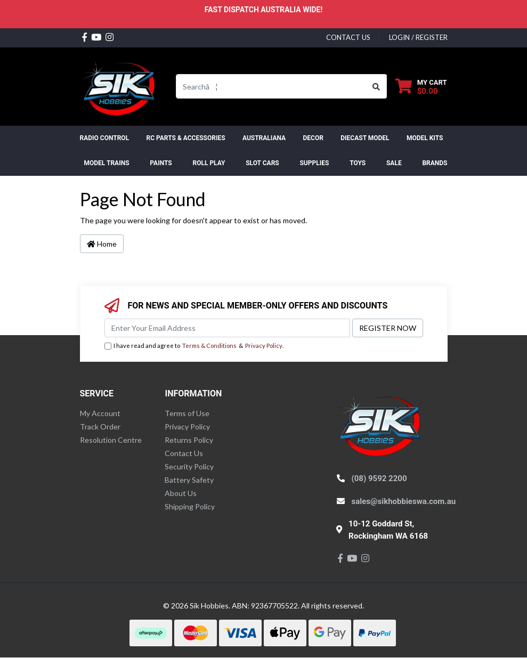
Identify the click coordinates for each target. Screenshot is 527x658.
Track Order (100, 426)
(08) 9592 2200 (379, 478)
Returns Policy (189, 439)
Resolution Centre (111, 439)
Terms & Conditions (209, 345)
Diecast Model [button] (364, 138)
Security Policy (189, 466)
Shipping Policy (190, 506)
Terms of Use (187, 413)
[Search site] (376, 86)
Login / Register (418, 37)
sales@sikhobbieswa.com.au (404, 501)
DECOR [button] (313, 138)
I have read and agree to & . (193, 346)
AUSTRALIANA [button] (264, 138)
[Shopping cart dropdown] (421, 86)
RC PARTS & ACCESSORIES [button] (185, 138)
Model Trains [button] (106, 163)
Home (102, 243)
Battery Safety (189, 479)
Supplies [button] (314, 163)
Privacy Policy (263, 345)
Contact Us (184, 453)
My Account (100, 413)
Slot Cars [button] (262, 163)
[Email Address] (227, 328)
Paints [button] (161, 163)
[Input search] (271, 86)
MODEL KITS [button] (425, 138)
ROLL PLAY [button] (208, 163)
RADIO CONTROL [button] (104, 138)
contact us (348, 37)
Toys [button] (358, 163)
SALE (394, 163)
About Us (181, 493)
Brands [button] (434, 163)
